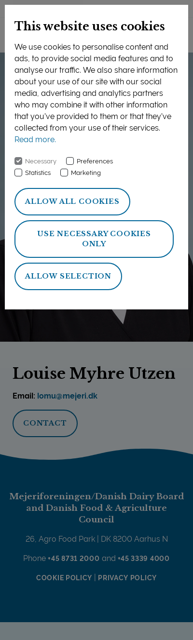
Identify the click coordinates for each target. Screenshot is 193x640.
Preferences (95, 161)
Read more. (35, 139)
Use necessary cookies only (94, 238)
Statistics (38, 172)
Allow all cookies (72, 201)
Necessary (40, 161)
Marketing (86, 172)
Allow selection (68, 276)
